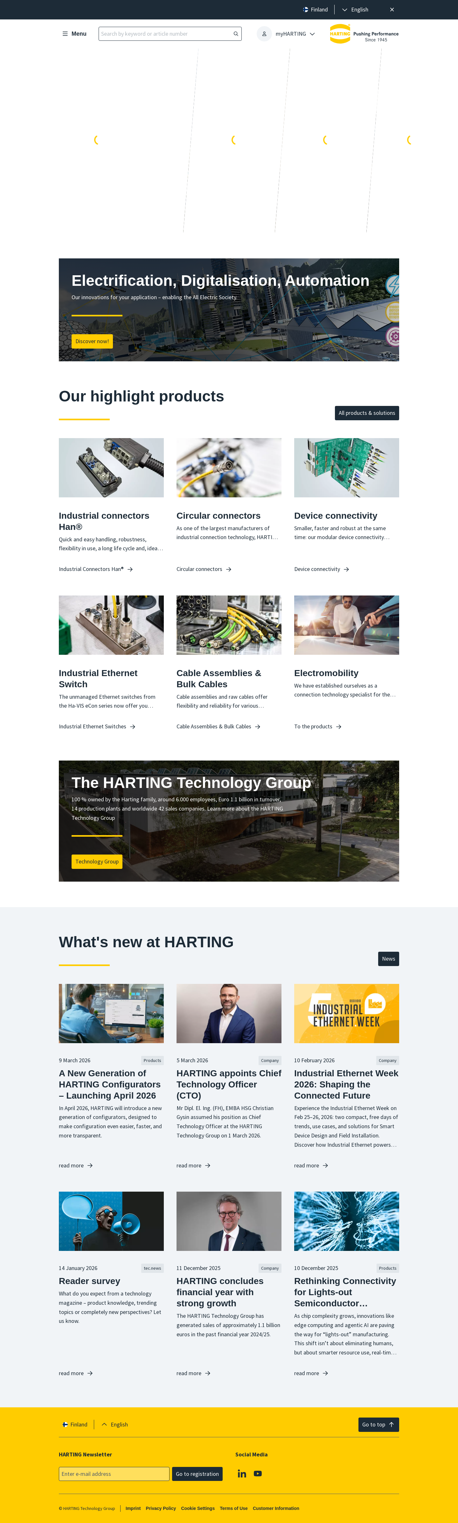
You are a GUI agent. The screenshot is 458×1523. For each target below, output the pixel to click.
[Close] (392, 10)
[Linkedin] (242, 1473)
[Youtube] (258, 1473)
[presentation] (354, 10)
